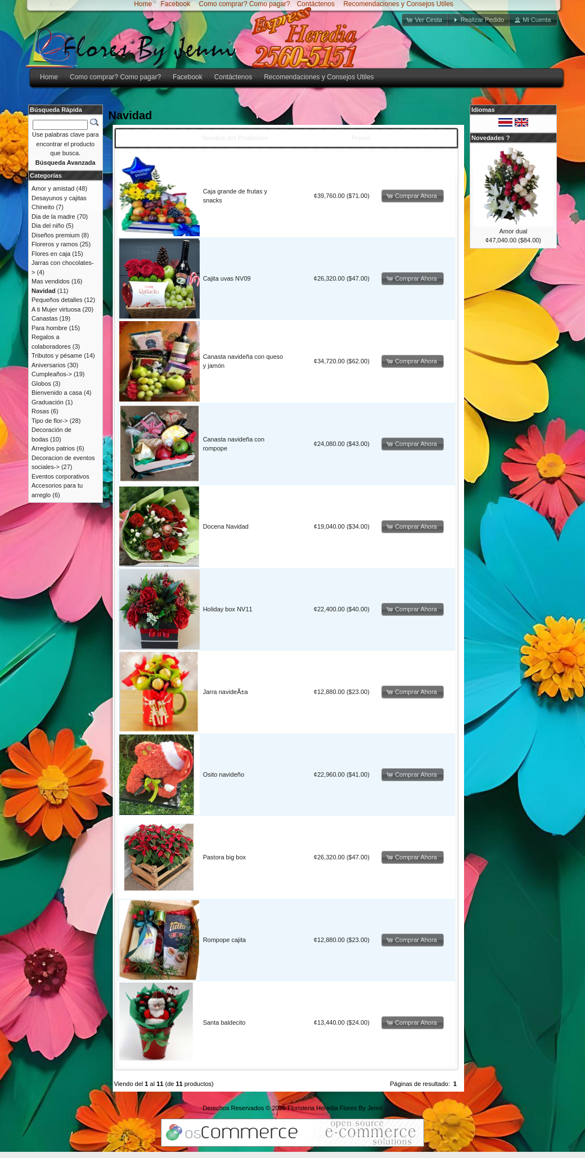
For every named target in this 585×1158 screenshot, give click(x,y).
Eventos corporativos (60, 476)
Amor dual (513, 231)
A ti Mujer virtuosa (56, 309)
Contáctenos (316, 4)
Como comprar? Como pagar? (244, 4)
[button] (425, 19)
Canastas (44, 318)
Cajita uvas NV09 (227, 278)
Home (143, 4)
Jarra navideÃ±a (225, 691)
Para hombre (50, 328)
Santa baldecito (224, 1022)
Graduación (48, 402)
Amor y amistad (53, 188)
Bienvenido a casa (57, 392)
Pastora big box (224, 857)
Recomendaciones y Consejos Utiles (397, 4)
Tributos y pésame (57, 355)
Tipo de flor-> (50, 420)
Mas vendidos (51, 281)
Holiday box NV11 (228, 609)
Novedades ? (490, 137)
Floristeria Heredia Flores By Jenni (334, 1108)
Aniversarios (49, 365)
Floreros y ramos (55, 244)
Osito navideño (223, 774)
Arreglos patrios (53, 448)
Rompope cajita (224, 939)
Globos (41, 383)
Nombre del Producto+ (235, 137)
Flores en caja (51, 253)
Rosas (40, 411)
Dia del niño (48, 225)
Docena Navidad (226, 526)
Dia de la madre (53, 216)
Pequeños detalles (57, 299)
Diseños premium (56, 235)
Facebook (174, 4)
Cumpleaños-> (52, 374)
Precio (361, 137)
